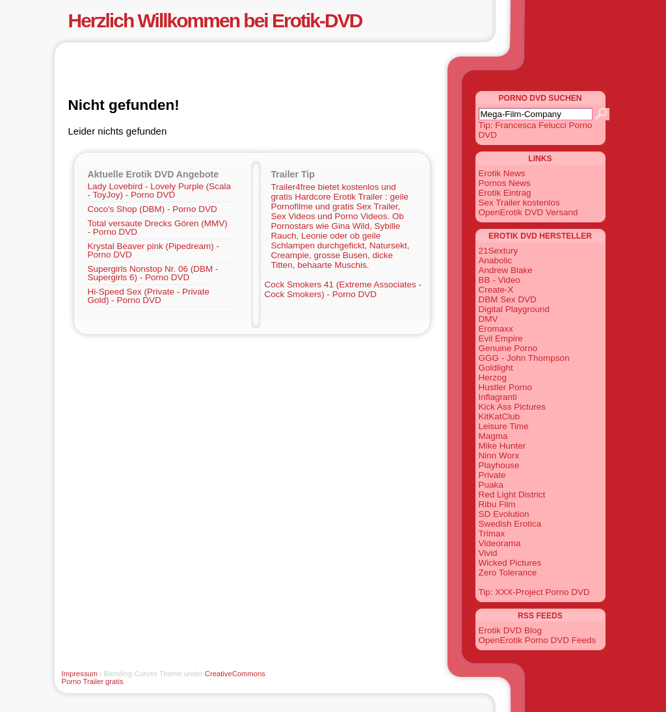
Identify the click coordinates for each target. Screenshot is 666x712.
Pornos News (505, 183)
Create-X (496, 290)
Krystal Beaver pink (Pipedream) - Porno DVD (154, 250)
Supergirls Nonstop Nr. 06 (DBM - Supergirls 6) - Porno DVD (153, 273)
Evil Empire (501, 338)
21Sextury (498, 251)
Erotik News (502, 173)
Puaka (491, 485)
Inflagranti (498, 397)
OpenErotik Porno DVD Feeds (537, 640)
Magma (493, 436)
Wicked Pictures (510, 563)
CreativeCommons (235, 674)
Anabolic (496, 260)
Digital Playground (514, 309)
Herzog (493, 377)
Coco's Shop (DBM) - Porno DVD (152, 209)
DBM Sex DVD (508, 299)
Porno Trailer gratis (93, 681)
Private (492, 475)
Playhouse (499, 465)
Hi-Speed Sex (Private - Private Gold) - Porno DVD (149, 296)
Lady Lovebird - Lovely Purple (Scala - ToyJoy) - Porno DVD (160, 190)
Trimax (492, 533)
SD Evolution (504, 514)
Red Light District (512, 494)
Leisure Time (504, 426)
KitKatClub (499, 416)
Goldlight (496, 368)
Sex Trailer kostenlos (519, 202)
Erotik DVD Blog (510, 630)
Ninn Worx (499, 455)
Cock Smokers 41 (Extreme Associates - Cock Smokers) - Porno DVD (343, 289)
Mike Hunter (502, 446)
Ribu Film (497, 504)
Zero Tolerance (508, 572)
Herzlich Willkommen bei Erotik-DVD (215, 20)
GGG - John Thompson (524, 358)
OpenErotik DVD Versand (528, 212)
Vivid (488, 553)
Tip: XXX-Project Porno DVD (534, 592)
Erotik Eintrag (505, 193)
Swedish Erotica (510, 524)
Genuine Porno (508, 348)
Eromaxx (496, 329)
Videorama (500, 543)
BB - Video (499, 280)
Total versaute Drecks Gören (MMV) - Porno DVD (158, 227)
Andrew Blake (506, 270)
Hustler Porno (506, 387)
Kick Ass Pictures (512, 407)
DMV (488, 319)
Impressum (80, 674)
